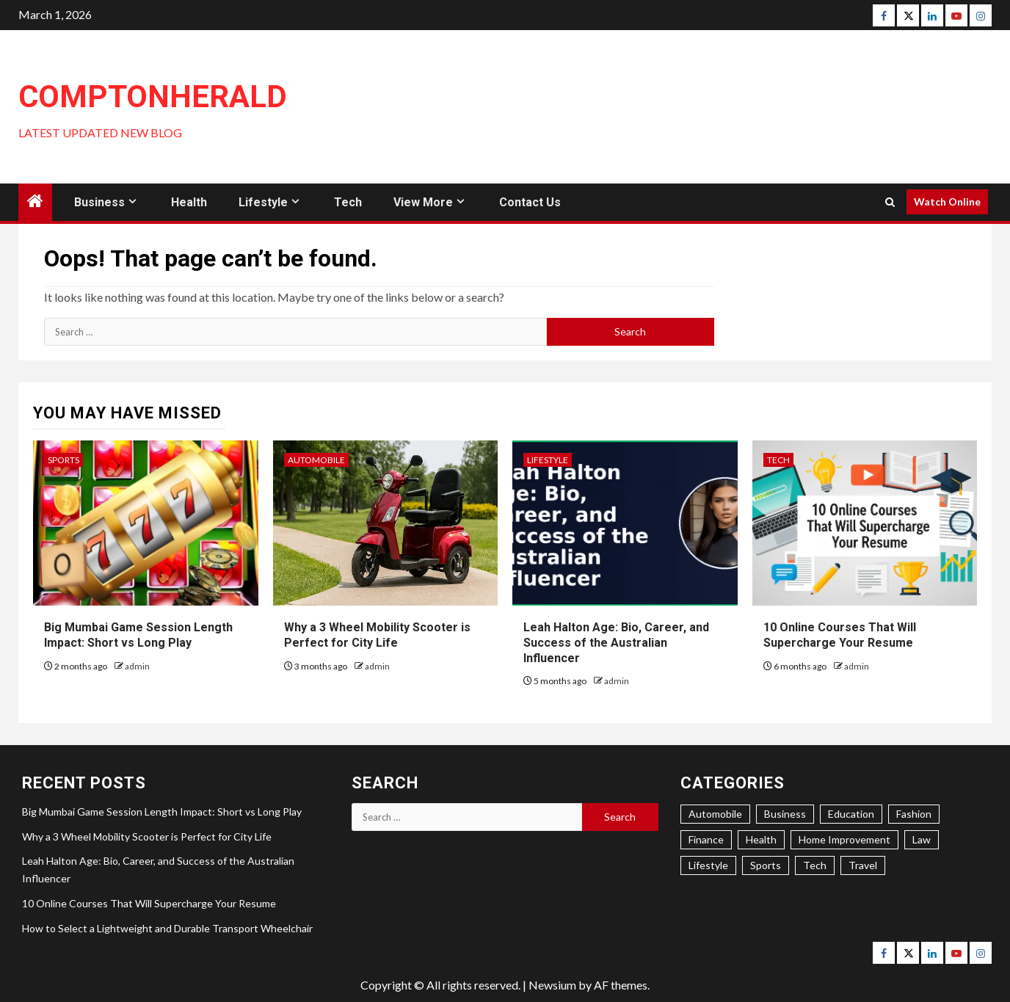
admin (137, 666)
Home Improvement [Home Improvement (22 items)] (844, 839)
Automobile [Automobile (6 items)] (715, 813)
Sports (63, 459)
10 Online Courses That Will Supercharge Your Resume (149, 903)
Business (99, 202)
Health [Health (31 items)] (761, 839)
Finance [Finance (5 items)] (706, 839)
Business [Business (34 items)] (785, 813)
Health (189, 202)
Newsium (552, 985)
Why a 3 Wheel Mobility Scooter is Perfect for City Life (147, 836)
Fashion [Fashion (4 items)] (913, 813)
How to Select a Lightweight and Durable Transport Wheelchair (167, 928)
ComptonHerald (152, 97)
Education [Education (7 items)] (851, 813)
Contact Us (530, 202)
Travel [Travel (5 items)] (863, 865)
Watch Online (947, 201)
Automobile (316, 459)
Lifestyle (263, 202)
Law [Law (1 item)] (921, 839)
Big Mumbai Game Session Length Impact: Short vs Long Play (162, 811)
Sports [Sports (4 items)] (765, 865)
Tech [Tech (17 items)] (814, 865)
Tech (348, 202)
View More (423, 202)
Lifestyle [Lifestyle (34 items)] (708, 865)
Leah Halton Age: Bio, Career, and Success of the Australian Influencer (616, 642)
